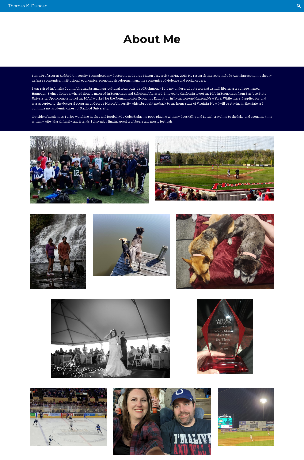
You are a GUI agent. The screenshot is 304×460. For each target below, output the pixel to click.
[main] (152, 39)
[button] (299, 6)
